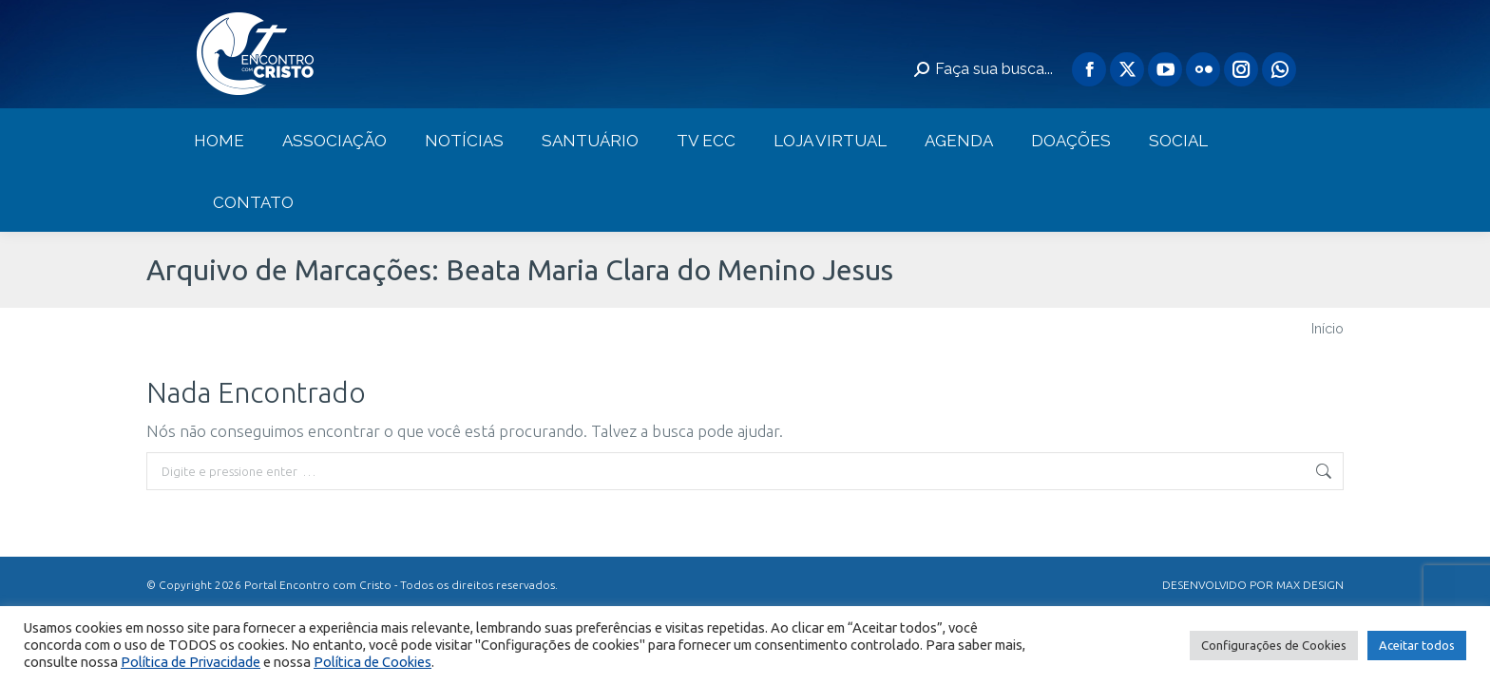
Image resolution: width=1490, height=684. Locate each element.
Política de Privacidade (190, 662)
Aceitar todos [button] (1417, 645)
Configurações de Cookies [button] (1274, 645)
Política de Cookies (372, 662)
